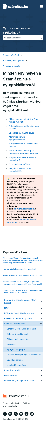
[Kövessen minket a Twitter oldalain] (16, 414)
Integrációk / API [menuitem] (12, 370)
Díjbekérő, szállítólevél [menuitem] (17, 334)
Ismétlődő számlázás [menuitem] (16, 365)
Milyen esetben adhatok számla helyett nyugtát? (22, 275)
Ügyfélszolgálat (10, 406)
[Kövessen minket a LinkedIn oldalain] (32, 414)
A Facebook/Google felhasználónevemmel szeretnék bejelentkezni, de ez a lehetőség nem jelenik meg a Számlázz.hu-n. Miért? (23, 260)
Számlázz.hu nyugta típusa (21, 133)
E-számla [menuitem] (11, 344)
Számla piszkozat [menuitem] (15, 360)
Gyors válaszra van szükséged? (16, 30)
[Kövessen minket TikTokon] (26, 414)
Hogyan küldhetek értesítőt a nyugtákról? (19, 269)
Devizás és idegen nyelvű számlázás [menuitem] (24, 354)
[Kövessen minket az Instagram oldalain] (10, 414)
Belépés (26, 403)
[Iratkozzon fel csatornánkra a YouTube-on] (21, 414)
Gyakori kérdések (11, 55)
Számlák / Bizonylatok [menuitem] (14, 323)
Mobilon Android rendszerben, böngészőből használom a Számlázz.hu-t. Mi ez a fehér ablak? (22, 283)
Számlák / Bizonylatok (13, 60)
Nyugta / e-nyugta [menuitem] (16, 349)
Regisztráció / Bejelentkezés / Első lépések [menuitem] (20, 301)
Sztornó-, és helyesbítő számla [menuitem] (21, 329)
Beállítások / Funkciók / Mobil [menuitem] (18, 318)
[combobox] (20, 37)
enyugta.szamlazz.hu (24, 209)
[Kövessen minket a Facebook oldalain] (5, 414)
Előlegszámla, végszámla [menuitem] (18, 339)
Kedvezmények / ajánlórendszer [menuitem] (19, 380)
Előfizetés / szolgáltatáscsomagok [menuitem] (20, 313)
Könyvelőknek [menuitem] (10, 375)
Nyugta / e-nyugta (11, 66)
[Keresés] (40, 37)
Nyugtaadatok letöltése (19, 164)
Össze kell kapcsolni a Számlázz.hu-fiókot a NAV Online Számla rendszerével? (22, 291)
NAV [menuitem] (6, 308)
